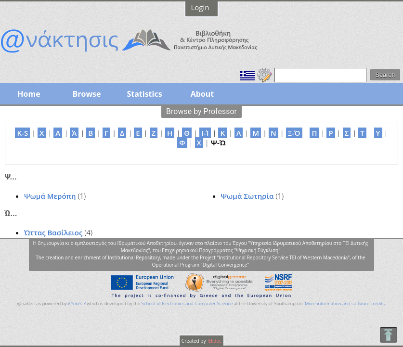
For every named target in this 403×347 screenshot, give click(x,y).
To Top (388, 334)
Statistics (144, 94)
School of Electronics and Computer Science (187, 303)
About (202, 94)
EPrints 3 (77, 303)
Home (28, 94)
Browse (86, 94)
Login (200, 7)
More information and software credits (345, 303)
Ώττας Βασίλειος (53, 232)
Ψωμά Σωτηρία (247, 196)
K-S (22, 133)
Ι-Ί (205, 133)
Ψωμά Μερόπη (50, 196)
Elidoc (214, 340)
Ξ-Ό (294, 133)
